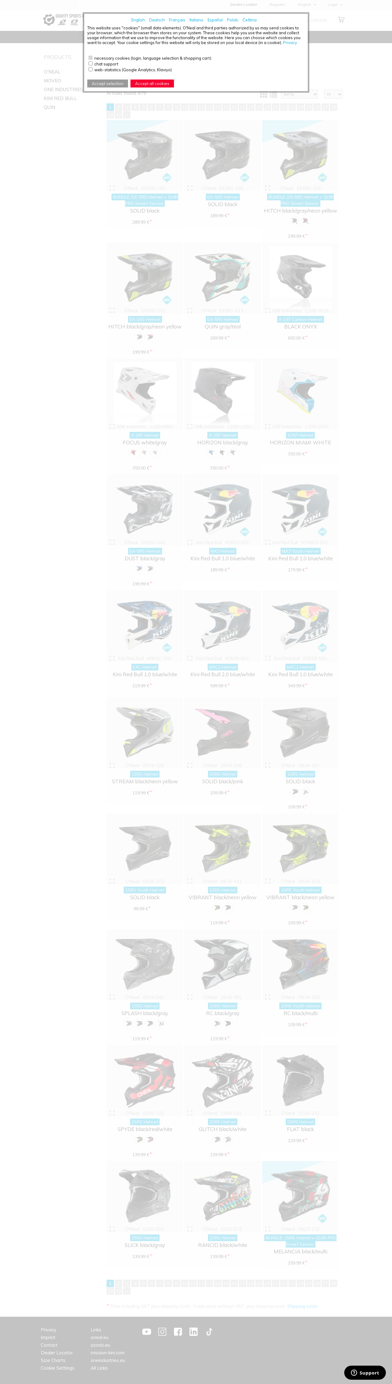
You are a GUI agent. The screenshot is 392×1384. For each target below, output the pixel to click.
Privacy (290, 42)
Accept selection (107, 83)
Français (177, 19)
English (138, 19)
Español (215, 19)
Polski (232, 19)
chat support (106, 63)
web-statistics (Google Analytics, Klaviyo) (133, 69)
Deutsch (157, 19)
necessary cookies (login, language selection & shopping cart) (152, 58)
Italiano (196, 19)
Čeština (250, 19)
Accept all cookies (152, 83)
